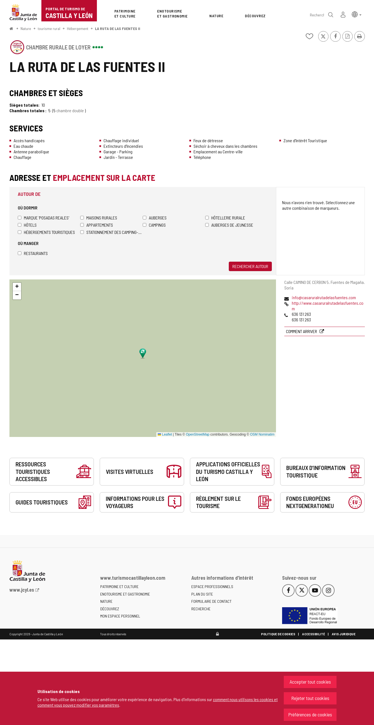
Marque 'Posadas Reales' (43, 217)
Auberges (155, 217)
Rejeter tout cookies (310, 698)
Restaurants (33, 253)
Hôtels (27, 225)
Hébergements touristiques (46, 232)
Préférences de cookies (310, 714)
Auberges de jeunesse (229, 225)
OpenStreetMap (198, 434)
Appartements (96, 225)
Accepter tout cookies (310, 682)
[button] (357, 14)
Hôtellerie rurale (225, 217)
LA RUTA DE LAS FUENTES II (117, 28)
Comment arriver (302, 331)
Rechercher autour (250, 266)
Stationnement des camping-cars (111, 232)
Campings (154, 225)
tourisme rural (49, 28)
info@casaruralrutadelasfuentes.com (324, 297)
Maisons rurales (98, 217)
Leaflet (165, 434)
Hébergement (77, 28)
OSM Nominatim (262, 434)
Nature (26, 28)
